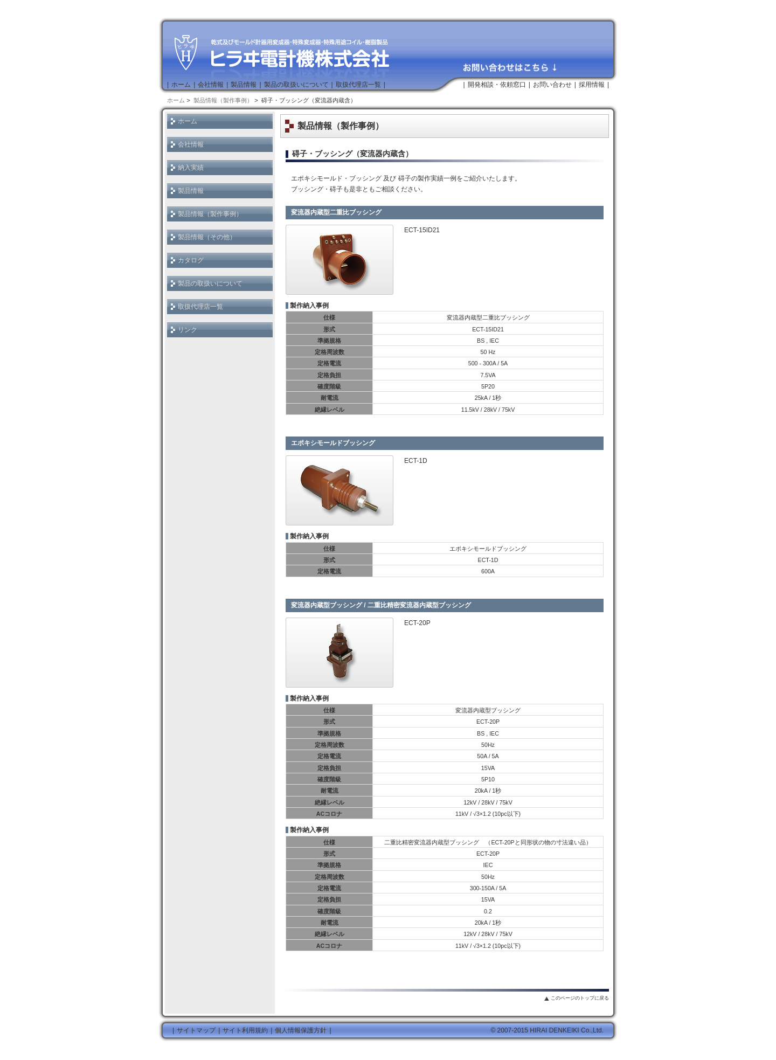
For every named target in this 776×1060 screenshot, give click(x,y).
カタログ (191, 260)
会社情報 (211, 84)
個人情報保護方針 (301, 1030)
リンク (187, 330)
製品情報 (244, 84)
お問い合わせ (552, 84)
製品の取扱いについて (296, 84)
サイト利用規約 (245, 1030)
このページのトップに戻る (580, 998)
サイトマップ (196, 1030)
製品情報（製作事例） (223, 100)
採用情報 (592, 84)
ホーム (181, 84)
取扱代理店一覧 (358, 84)
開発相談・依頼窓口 (497, 84)
